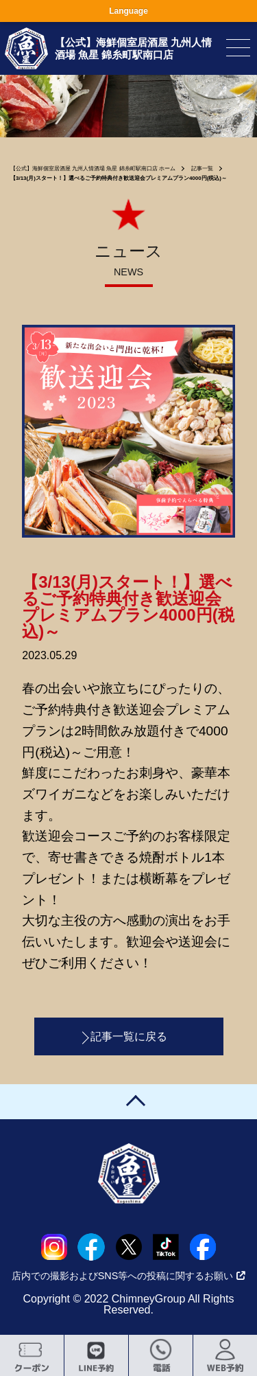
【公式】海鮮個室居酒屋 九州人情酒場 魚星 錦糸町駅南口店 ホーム (92, 168)
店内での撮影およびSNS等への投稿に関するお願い (129, 1275)
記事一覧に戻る (128, 1036)
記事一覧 (202, 168)
